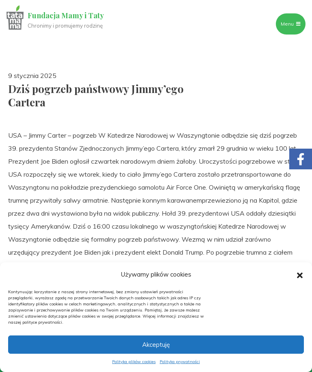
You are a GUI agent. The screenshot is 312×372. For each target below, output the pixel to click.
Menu (291, 24)
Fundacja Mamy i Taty (66, 15)
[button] (300, 274)
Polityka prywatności (180, 361)
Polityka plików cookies (134, 361)
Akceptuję (156, 344)
